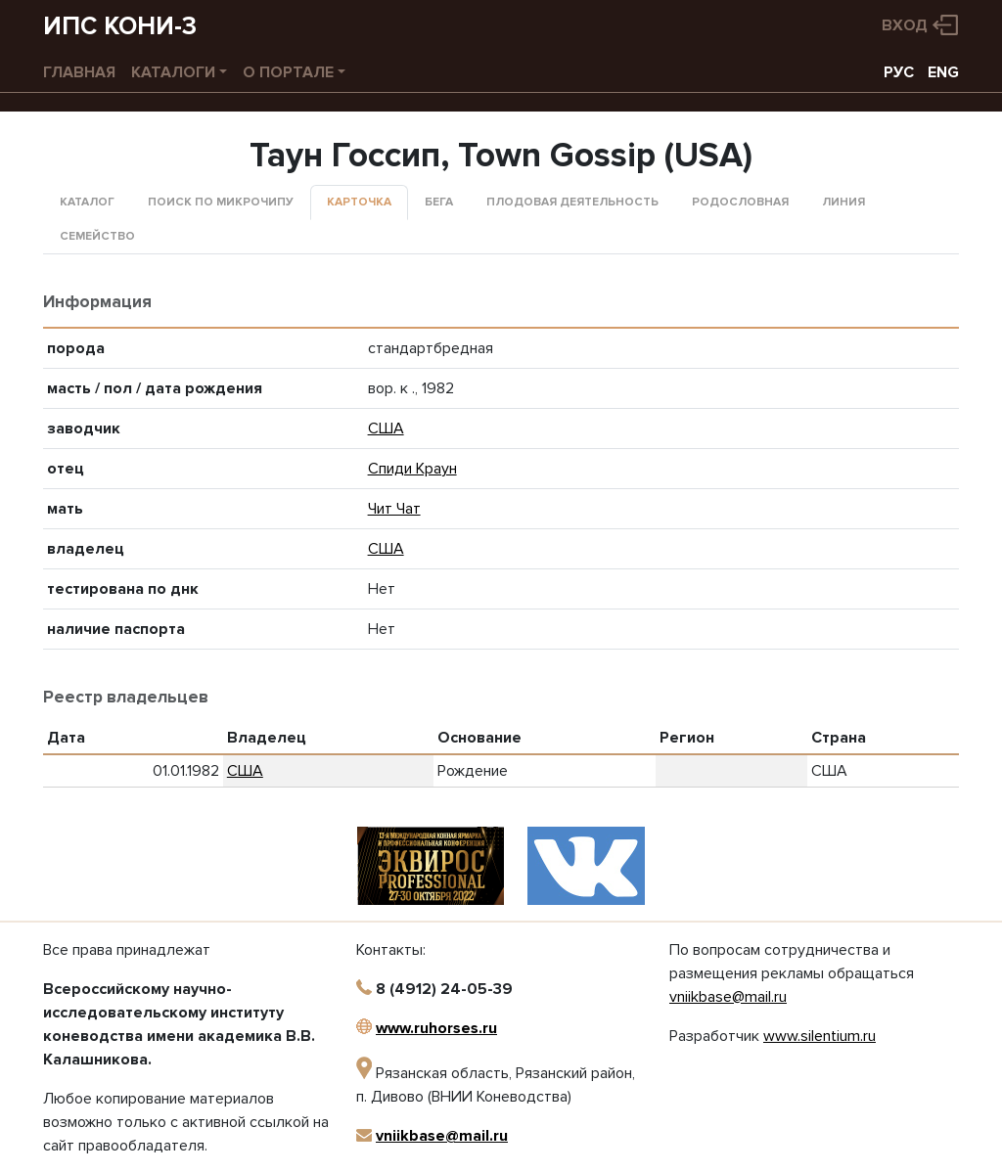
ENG (943, 72)
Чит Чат (394, 509)
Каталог (87, 202)
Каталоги (173, 72)
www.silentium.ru (819, 1036)
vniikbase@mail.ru (442, 1136)
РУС (899, 72)
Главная (79, 72)
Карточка (359, 202)
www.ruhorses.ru (436, 1028)
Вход (905, 25)
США (386, 428)
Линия (843, 202)
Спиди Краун (412, 468)
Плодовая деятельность (572, 202)
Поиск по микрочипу (221, 202)
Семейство (97, 236)
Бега (439, 202)
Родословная (740, 202)
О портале (288, 72)
